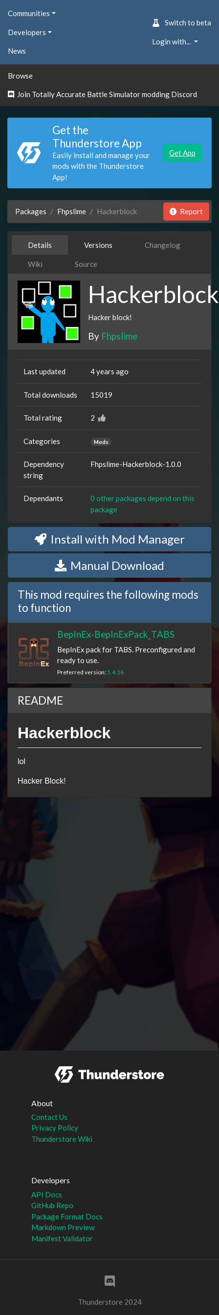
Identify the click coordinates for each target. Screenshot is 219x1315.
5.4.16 (115, 672)
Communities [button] (29, 13)
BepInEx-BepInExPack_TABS (116, 634)
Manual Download (109, 565)
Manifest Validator (62, 1238)
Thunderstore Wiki (61, 1138)
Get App (182, 152)
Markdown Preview (62, 1227)
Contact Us (49, 1117)
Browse (20, 75)
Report (186, 211)
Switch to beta (181, 22)
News (17, 50)
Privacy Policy (54, 1127)
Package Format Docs (67, 1216)
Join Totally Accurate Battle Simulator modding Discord (102, 94)
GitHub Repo (52, 1205)
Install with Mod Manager (110, 539)
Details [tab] (40, 245)
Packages (30, 211)
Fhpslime (71, 211)
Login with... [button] (172, 41)
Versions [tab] (98, 245)
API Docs (46, 1194)
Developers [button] (27, 32)
